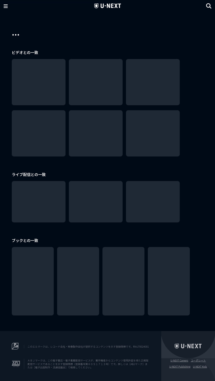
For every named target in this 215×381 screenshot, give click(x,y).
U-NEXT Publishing (179, 366)
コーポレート (198, 360)
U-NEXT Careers (179, 360)
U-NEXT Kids (200, 366)
